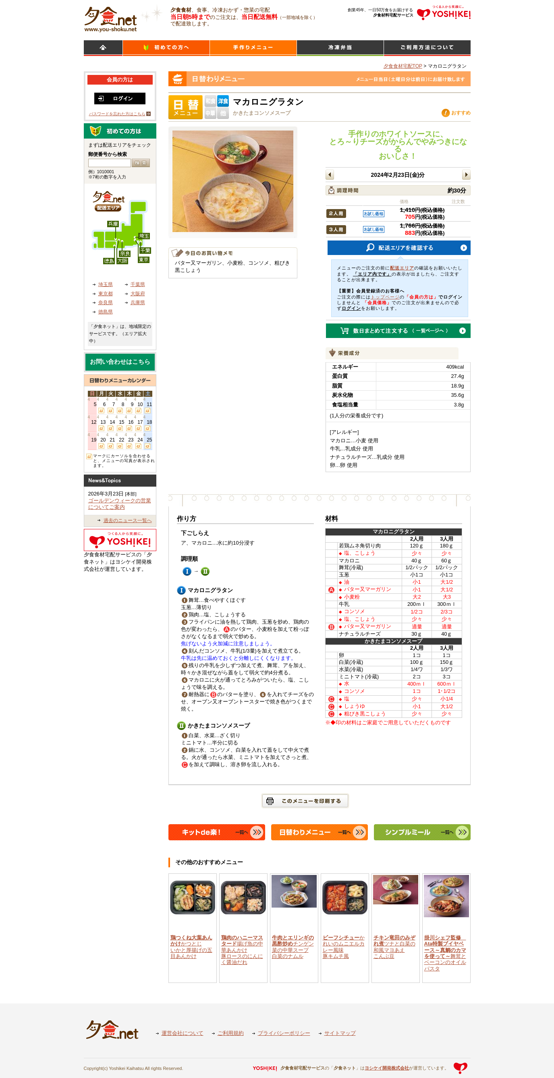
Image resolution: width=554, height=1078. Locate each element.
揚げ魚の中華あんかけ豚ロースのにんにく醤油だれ (242, 950)
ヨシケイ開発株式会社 (387, 1068)
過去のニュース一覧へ (128, 520)
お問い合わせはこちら (120, 362)
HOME (103, 48)
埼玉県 (105, 284)
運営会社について (182, 1033)
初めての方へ (166, 48)
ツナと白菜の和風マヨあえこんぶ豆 (394, 947)
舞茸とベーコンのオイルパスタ (445, 953)
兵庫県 (138, 302)
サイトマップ (340, 1033)
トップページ (385, 296)
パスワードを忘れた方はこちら (117, 114)
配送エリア (402, 267)
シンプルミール (340, 48)
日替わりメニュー (253, 48)
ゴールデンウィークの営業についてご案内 (119, 504)
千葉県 (138, 284)
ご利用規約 (231, 1033)
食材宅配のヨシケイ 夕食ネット (110, 18)
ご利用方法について (427, 48)
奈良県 (105, 302)
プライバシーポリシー (284, 1033)
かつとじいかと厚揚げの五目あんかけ (191, 947)
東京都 (105, 293)
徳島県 (105, 312)
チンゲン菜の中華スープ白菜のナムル (293, 947)
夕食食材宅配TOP (403, 66)
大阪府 (138, 293)
